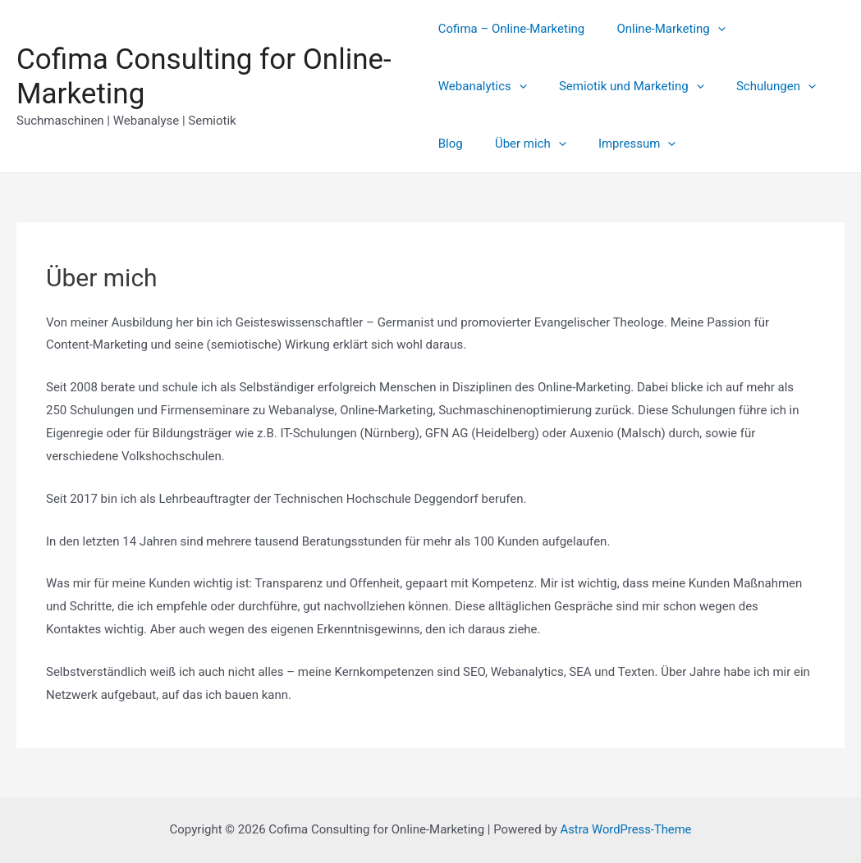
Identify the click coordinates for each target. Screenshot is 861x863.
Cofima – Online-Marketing (511, 28)
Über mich (474, 143)
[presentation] (710, 28)
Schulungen (648, 86)
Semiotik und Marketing (511, 86)
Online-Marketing (663, 28)
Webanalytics (787, 28)
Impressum (572, 143)
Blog (724, 86)
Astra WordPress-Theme (625, 829)
